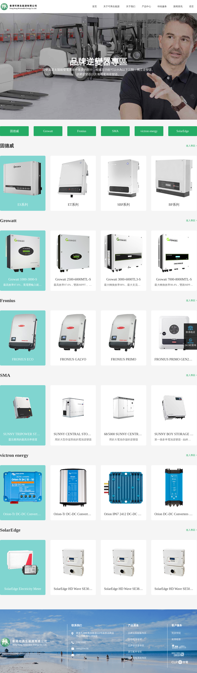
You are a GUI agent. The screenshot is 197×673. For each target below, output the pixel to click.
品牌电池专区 (135, 639)
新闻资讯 (178, 6)
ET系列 (73, 204)
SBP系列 (123, 204)
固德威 (14, 131)
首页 (94, 6)
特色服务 (162, 6)
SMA (115, 131)
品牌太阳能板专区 (137, 633)
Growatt (48, 131)
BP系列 (174, 204)
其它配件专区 (135, 652)
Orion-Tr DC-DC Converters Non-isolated (31, 514)
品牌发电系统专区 (137, 658)
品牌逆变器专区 (136, 645)
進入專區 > (191, 146)
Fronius (81, 131)
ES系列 (23, 204)
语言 (191, 6)
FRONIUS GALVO (73, 359)
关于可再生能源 (111, 6)
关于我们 (130, 6)
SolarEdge (182, 131)
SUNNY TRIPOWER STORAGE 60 (27, 434)
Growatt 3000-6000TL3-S (123, 279)
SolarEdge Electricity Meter (22, 589)
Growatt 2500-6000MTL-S (73, 279)
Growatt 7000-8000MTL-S (174, 279)
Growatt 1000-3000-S (22, 279)
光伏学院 (176, 633)
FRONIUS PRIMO (123, 359)
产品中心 (146, 6)
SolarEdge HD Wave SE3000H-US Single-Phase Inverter (91, 589)
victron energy (148, 131)
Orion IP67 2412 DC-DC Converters (128, 514)
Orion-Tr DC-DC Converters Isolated (78, 514)
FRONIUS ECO (22, 359)
